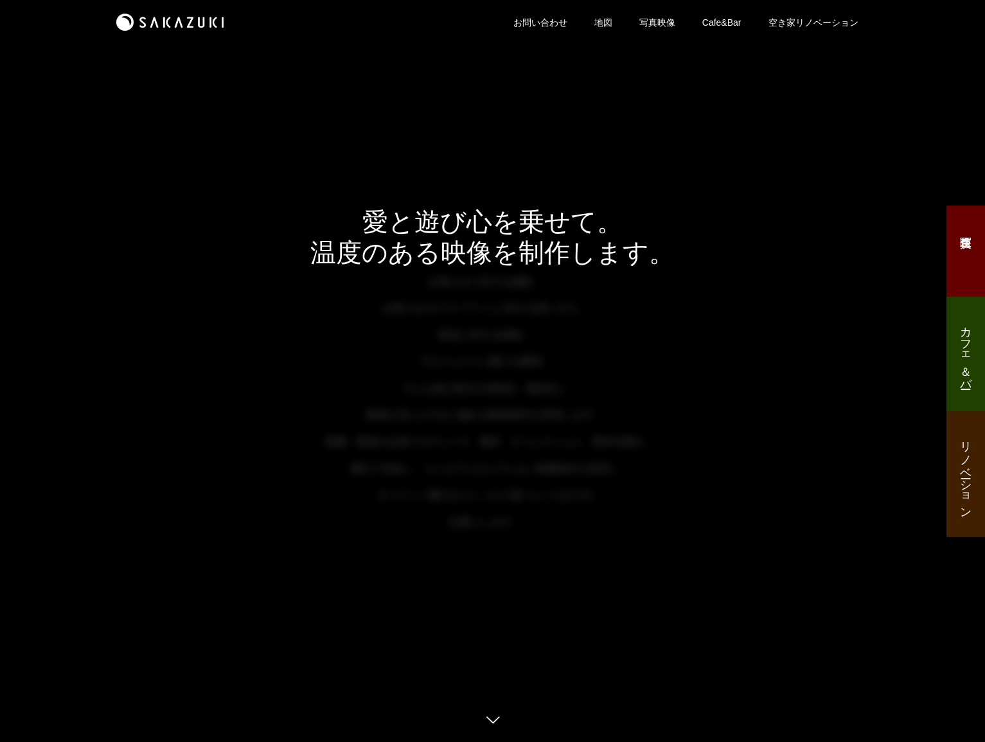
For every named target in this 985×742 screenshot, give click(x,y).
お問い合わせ (540, 22)
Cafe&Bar (721, 22)
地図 (603, 22)
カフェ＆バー (965, 351)
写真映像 (657, 22)
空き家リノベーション (813, 22)
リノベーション (965, 473)
